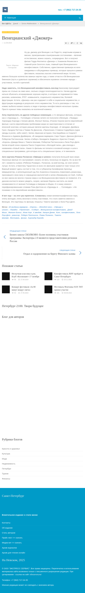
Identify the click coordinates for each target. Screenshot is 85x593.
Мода (4, 459)
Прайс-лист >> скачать (12, 538)
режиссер (16, 215)
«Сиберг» (35, 210)
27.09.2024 (23, 280)
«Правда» (14, 210)
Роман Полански (46, 215)
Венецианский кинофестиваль (53, 210)
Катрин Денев (49, 212)
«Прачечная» (24, 210)
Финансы (6, 479)
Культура (6, 454)
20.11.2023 (66, 280)
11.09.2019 (8, 43)
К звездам (37, 212)
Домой (15, 23)
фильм (23, 218)
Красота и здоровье (11, 449)
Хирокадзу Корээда (35, 218)
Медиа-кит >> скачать (12, 543)
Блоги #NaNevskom (29, 23)
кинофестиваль (68, 212)
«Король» (33, 207)
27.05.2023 (23, 293)
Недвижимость (8, 464)
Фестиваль (14, 218)
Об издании (7, 528)
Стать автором (8, 533)
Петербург (6, 469)
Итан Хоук (27, 212)
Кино (58, 212)
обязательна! (36, 574)
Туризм (5, 473)
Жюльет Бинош (15, 212)
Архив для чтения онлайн (13, 553)
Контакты (6, 523)
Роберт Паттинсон (29, 215)
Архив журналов (9, 548)
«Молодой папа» (45, 207)
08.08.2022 (66, 293)
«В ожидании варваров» (18, 207)
